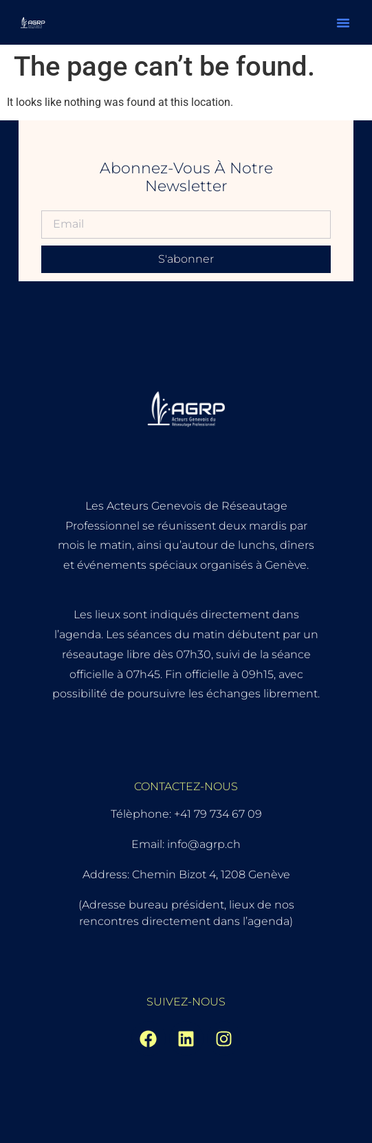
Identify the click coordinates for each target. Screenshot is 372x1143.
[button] (343, 22)
